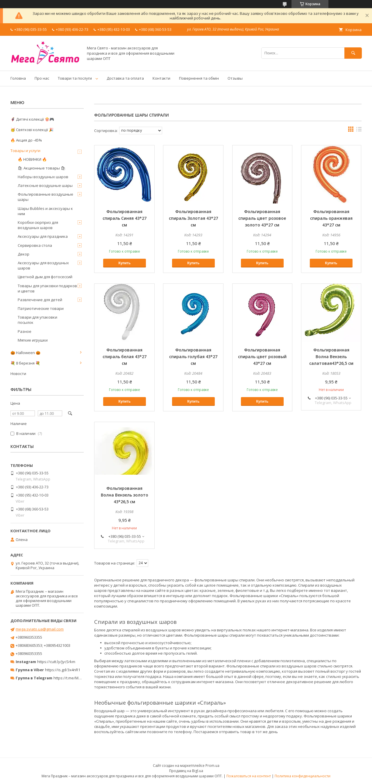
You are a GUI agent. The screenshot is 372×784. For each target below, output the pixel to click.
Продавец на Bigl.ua (186, 770)
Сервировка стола (35, 245)
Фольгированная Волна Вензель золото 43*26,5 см (124, 494)
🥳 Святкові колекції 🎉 (31, 129)
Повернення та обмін (199, 78)
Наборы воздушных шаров (43, 176)
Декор (23, 254)
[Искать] (353, 53)
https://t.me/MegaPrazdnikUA (79, 678)
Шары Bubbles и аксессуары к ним (45, 211)
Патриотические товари (41, 308)
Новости (18, 373)
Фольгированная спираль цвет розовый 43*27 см (262, 356)
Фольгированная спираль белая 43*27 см (124, 356)
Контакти (161, 78)
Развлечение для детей (40, 299)
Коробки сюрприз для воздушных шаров (38, 225)
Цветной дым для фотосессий (45, 276)
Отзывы (235, 78)
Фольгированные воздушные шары (45, 197)
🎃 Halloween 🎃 (25, 352)
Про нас (42, 78)
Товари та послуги (75, 78)
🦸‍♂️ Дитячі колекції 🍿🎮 (32, 119)
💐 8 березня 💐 (25, 363)
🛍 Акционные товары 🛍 (42, 168)
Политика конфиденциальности (302, 776)
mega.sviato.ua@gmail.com (40, 629)
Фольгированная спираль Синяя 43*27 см (124, 218)
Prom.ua (212, 765)
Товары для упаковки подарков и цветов (47, 288)
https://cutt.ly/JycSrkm (56, 661)
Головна (18, 78)
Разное (24, 331)
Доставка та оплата (125, 78)
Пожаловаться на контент (248, 776)
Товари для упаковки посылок (37, 320)
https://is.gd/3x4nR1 (62, 669)
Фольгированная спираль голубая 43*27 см (193, 356)
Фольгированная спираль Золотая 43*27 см (193, 218)
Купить (124, 263)
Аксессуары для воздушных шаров (43, 265)
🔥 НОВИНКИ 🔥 (32, 159)
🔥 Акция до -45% (26, 140)
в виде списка (359, 130)
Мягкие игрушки (33, 340)
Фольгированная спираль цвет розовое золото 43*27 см (262, 218)
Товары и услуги (25, 150)
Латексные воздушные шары (45, 185)
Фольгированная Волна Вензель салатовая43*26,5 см (331, 356)
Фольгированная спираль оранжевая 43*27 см (331, 218)
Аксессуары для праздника (43, 236)
